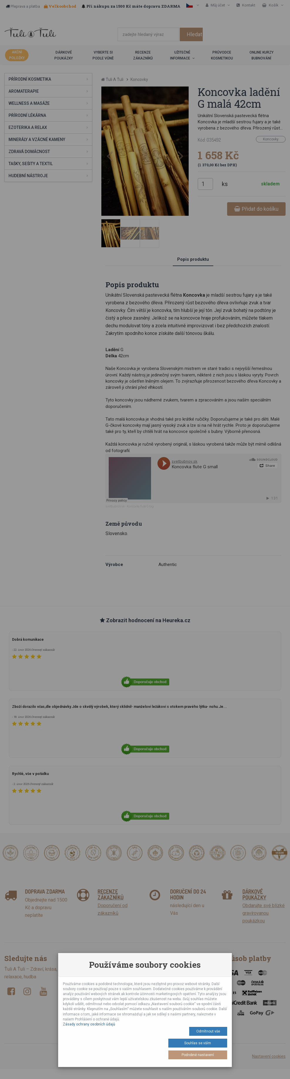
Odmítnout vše (208, 1031)
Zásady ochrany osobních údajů (89, 1024)
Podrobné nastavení (198, 1055)
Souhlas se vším (197, 1043)
